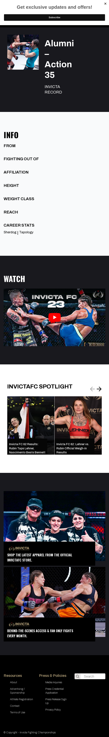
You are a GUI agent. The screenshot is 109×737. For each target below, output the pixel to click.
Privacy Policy (53, 709)
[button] (99, 389)
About (13, 682)
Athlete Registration (21, 699)
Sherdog (10, 232)
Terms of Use (17, 712)
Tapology (26, 232)
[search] (78, 676)
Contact (15, 705)
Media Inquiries (53, 682)
